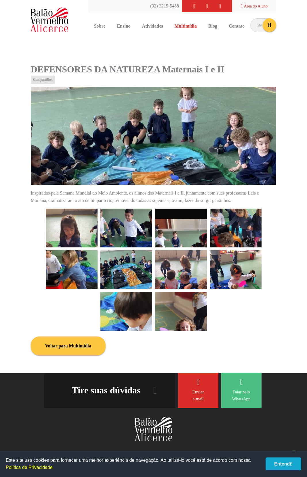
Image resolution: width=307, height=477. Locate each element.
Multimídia (185, 26)
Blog (212, 26)
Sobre (100, 26)
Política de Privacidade (29, 467)
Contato (237, 26)
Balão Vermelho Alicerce (49, 20)
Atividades (152, 26)
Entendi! (283, 463)
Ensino (123, 26)
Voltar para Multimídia (68, 345)
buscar (269, 25)
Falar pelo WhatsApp (241, 389)
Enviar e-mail (198, 389)
